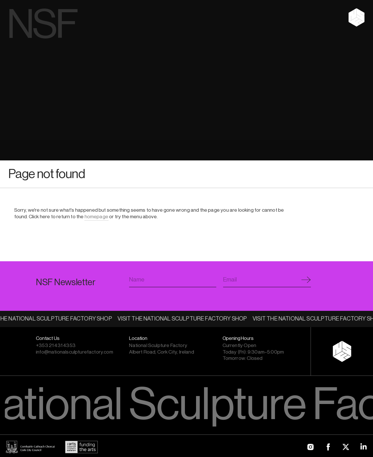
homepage (96, 216)
